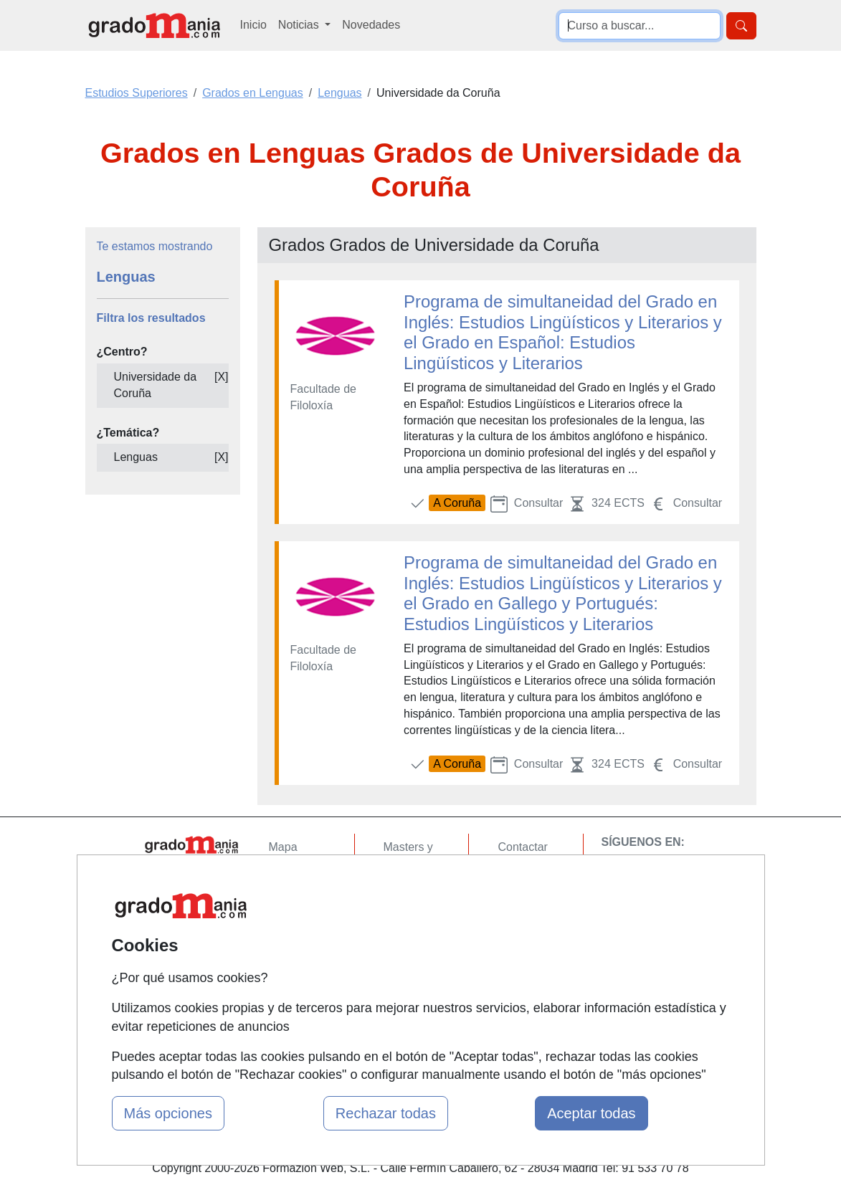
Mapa (283, 847)
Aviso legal (525, 902)
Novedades (371, 25)
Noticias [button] (300, 25)
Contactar (522, 847)
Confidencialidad (540, 874)
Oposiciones (415, 991)
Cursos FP (411, 891)
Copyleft (519, 930)
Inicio (253, 25)
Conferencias (417, 919)
